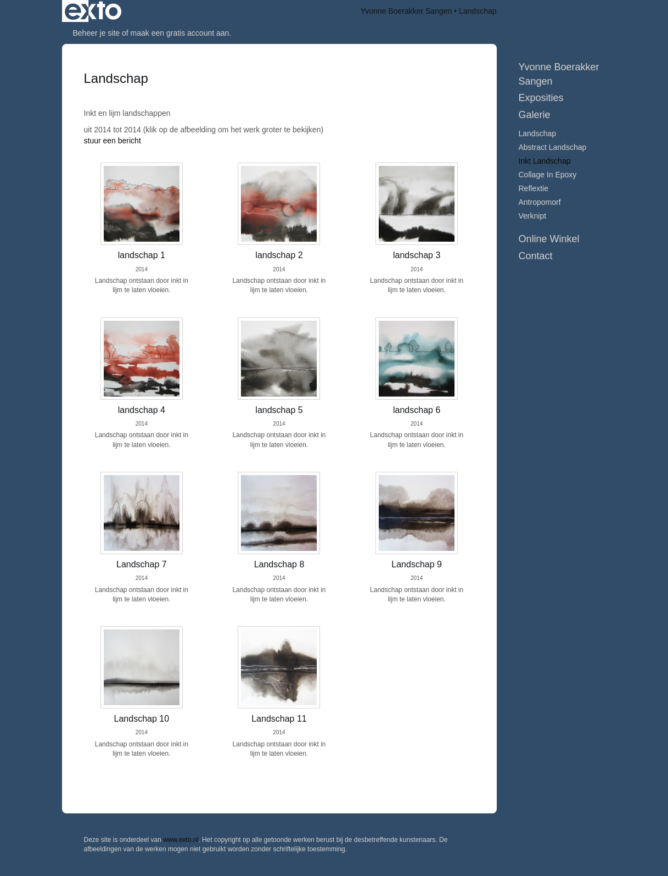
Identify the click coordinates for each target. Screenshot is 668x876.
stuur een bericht (112, 140)
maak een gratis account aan (180, 33)
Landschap (538, 133)
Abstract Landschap (553, 147)
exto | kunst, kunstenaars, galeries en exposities (93, 11)
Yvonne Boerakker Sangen (406, 11)
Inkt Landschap (545, 161)
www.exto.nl (180, 840)
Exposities (541, 97)
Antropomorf (540, 202)
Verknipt (533, 215)
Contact (536, 255)
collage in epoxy (548, 174)
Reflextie (533, 188)
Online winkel (549, 238)
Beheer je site (96, 33)
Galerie (535, 114)
